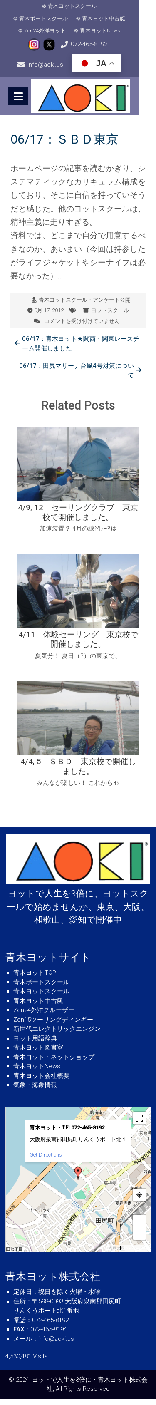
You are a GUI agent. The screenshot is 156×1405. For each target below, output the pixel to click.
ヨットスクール (110, 316)
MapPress (111, 1254)
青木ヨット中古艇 (53, 18)
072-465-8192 (71, 44)
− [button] (139, 1239)
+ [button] (139, 1227)
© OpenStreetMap (135, 1254)
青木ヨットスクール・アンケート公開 (85, 306)
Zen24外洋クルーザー (43, 1016)
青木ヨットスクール (49, 6)
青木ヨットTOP (34, 979)
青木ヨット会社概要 (41, 1081)
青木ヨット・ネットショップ (53, 1063)
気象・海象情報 (35, 1091)
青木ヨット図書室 (38, 1053)
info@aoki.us (126, 44)
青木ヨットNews (81, 30)
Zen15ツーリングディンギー (53, 1025)
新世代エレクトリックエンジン (57, 1035)
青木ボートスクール (112, 6)
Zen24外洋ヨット (110, 18)
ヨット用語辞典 (35, 1044)
